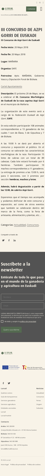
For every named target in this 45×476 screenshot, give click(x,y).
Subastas (39, 408)
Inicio (2, 15)
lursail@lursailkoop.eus (9, 449)
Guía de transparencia (9, 397)
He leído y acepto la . (20, 321)
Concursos (33, 224)
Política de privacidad (18, 464)
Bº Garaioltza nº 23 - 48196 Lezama (13, 437)
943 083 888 (9, 441)
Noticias (8, 15)
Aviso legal (5, 464)
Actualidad (20, 224)
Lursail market (6, 416)
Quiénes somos (6, 393)
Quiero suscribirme (11, 329)
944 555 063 (8, 434)
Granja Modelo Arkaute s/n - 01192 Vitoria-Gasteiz (19, 430)
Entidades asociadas (8, 408)
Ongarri (39, 404)
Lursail (3, 412)
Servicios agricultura (8, 404)
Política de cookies (34, 464)
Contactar (31, 9)
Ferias (38, 400)
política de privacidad (28, 321)
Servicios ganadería (8, 400)
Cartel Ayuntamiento (11, 86)
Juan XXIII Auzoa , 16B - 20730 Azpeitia (14, 445)
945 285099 (7, 426)
